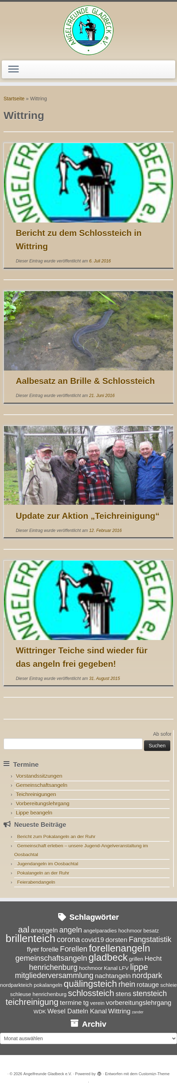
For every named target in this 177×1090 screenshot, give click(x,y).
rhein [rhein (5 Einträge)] (126, 984)
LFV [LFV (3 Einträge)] (123, 968)
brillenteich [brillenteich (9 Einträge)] (30, 938)
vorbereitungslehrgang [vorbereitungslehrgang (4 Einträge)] (139, 1002)
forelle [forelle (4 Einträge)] (50, 949)
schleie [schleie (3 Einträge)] (168, 985)
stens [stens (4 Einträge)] (123, 993)
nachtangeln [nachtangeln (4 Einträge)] (113, 975)
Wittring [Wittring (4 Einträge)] (119, 1011)
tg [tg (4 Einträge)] (86, 1002)
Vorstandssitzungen (39, 776)
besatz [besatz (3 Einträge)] (151, 931)
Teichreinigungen (36, 794)
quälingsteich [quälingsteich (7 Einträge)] (90, 984)
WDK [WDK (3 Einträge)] (40, 1011)
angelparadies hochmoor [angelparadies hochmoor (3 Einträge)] (112, 931)
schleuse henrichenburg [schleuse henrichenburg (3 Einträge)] (38, 994)
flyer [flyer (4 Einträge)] (33, 949)
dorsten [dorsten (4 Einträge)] (116, 939)
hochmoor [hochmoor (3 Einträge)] (91, 968)
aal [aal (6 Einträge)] (23, 929)
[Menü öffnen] (13, 69)
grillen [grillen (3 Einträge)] (136, 959)
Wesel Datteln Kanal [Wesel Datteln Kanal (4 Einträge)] (77, 1011)
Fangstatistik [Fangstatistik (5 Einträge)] (150, 939)
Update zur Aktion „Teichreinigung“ (87, 516)
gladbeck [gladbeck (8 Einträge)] (108, 957)
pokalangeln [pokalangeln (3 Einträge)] (48, 985)
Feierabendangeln (36, 882)
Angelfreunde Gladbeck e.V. (47, 1074)
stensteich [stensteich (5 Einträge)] (150, 993)
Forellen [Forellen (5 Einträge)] (73, 949)
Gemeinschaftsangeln (41, 785)
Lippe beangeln (34, 813)
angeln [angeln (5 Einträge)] (70, 930)
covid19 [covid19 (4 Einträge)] (92, 939)
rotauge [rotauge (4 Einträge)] (148, 984)
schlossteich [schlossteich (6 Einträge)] (91, 993)
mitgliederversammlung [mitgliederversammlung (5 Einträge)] (54, 975)
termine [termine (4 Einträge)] (71, 1002)
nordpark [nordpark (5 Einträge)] (147, 975)
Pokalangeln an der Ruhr (43, 873)
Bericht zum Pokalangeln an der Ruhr (56, 836)
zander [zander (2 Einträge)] (138, 1012)
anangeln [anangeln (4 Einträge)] (44, 930)
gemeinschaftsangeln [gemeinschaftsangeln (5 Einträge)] (51, 958)
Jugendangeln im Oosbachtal (47, 863)
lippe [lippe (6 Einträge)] (139, 967)
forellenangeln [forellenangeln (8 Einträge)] (119, 948)
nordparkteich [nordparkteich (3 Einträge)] (16, 985)
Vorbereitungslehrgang (43, 803)
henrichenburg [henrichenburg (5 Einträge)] (53, 967)
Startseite (14, 98)
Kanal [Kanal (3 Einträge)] (110, 968)
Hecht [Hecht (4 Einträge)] (152, 958)
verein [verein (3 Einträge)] (97, 1003)
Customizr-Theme (154, 1074)
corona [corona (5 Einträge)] (68, 939)
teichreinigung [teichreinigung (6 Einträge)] (32, 1002)
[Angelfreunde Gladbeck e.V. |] (88, 30)
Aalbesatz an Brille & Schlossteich (85, 381)
